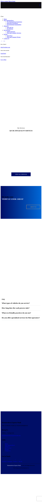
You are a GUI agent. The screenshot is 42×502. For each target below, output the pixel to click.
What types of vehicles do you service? (16, 303)
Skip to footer (11, 1)
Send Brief (3, 53)
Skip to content (4, 1)
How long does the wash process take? (16, 308)
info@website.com (5, 47)
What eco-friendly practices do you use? (16, 313)
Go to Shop (3, 59)
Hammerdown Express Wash (14, 467)
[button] (21, 303)
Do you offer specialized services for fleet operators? (21, 318)
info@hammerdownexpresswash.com (11, 438)
